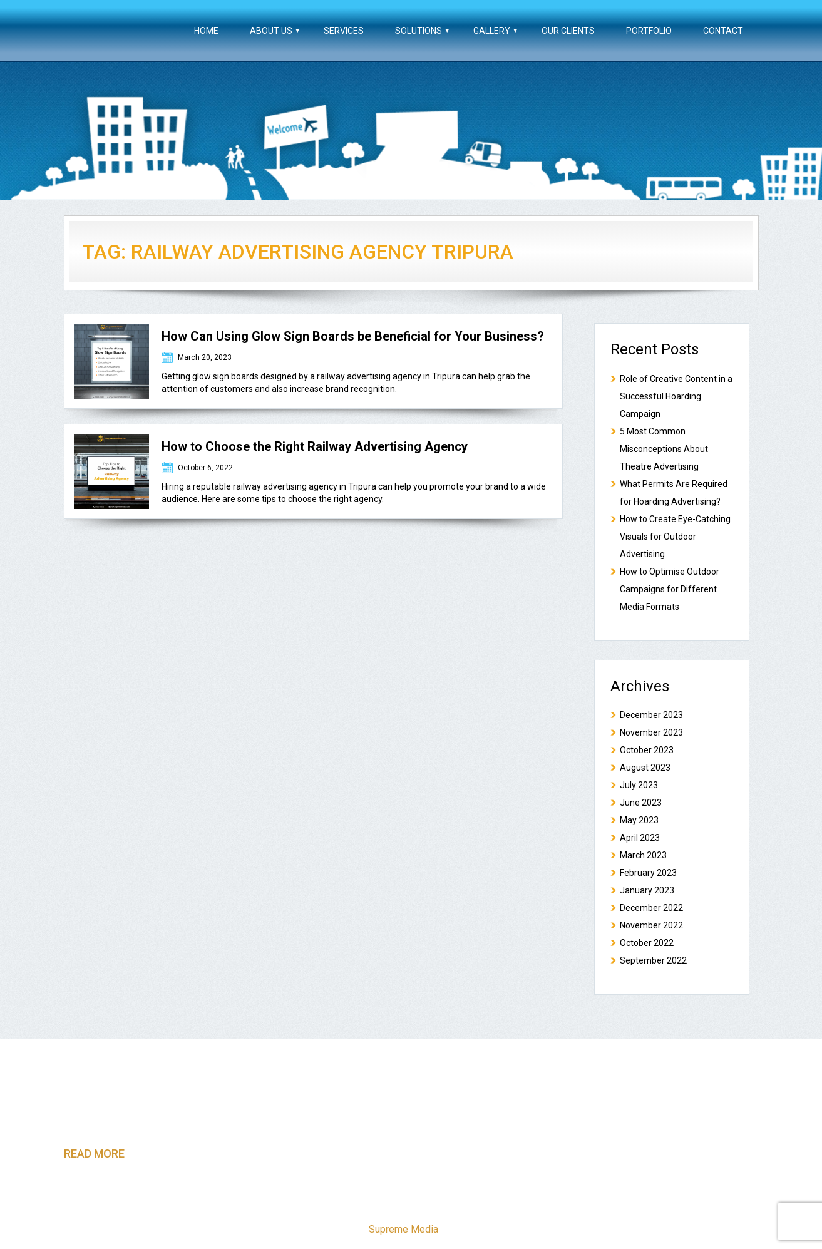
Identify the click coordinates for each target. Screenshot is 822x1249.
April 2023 (640, 838)
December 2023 (651, 715)
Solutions (418, 31)
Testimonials (560, 1204)
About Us (271, 31)
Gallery (491, 31)
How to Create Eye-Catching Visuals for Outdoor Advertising (675, 536)
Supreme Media (403, 1229)
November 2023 (651, 732)
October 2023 (647, 750)
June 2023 (641, 803)
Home (206, 31)
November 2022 (651, 925)
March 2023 (643, 855)
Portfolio (649, 31)
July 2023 (639, 785)
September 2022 (653, 960)
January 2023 (647, 890)
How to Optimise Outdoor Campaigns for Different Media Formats (669, 589)
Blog (616, 1204)
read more (94, 1153)
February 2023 (648, 873)
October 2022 (647, 943)
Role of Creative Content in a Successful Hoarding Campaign (676, 396)
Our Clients (568, 31)
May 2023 (639, 820)
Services (344, 31)
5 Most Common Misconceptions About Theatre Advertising (664, 448)
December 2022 (651, 908)
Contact (723, 31)
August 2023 (645, 768)
